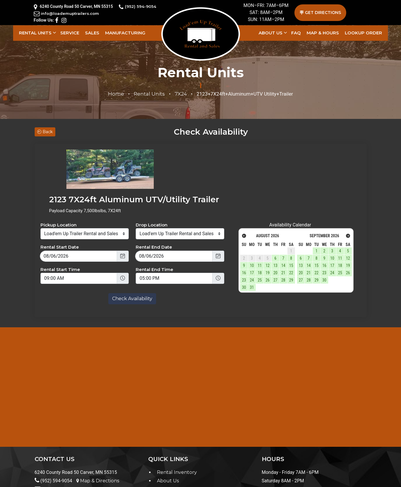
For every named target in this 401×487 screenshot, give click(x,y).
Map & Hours (323, 33)
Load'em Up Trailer (216, 479)
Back (45, 131)
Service (69, 33)
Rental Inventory (177, 433)
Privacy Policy (52, 479)
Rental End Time (154, 230)
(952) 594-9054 (140, 6)
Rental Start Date (59, 208)
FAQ (296, 33)
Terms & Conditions (91, 479)
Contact (166, 450)
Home (116, 94)
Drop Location (151, 186)
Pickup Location (58, 186)
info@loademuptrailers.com (70, 13)
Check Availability (132, 260)
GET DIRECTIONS (320, 12)
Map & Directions (97, 441)
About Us (270, 33)
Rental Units (35, 33)
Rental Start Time (60, 230)
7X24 (181, 94)
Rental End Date (154, 208)
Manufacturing (125, 33)
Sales (92, 33)
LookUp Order (363, 33)
